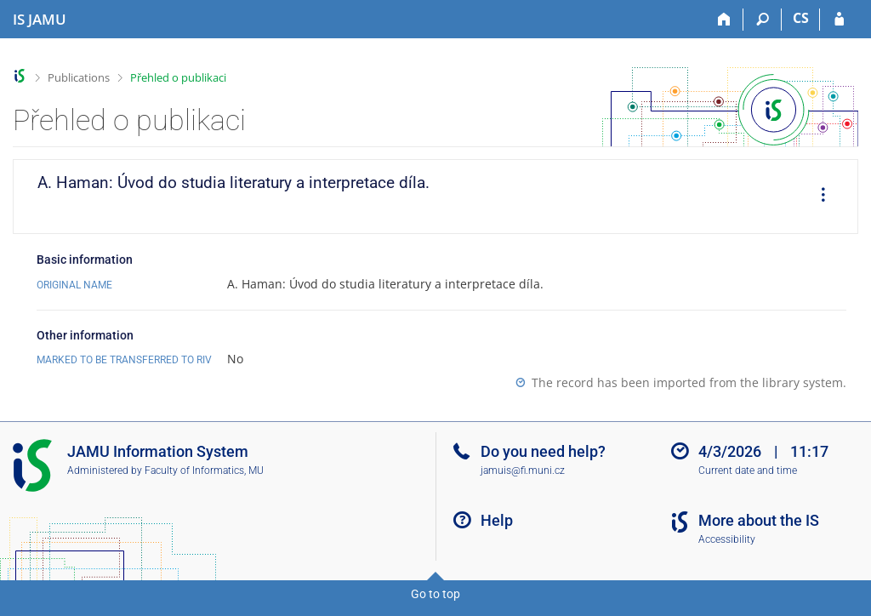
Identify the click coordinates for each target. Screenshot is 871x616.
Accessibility (726, 539)
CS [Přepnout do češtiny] (801, 18)
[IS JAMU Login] (839, 20)
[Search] (762, 20)
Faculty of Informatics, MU (204, 470)
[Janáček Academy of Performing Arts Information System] (39, 20)
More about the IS (758, 520)
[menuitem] (817, 196)
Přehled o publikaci (178, 77)
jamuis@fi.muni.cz (523, 470)
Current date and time (747, 470)
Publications (79, 77)
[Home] (724, 20)
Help (497, 520)
